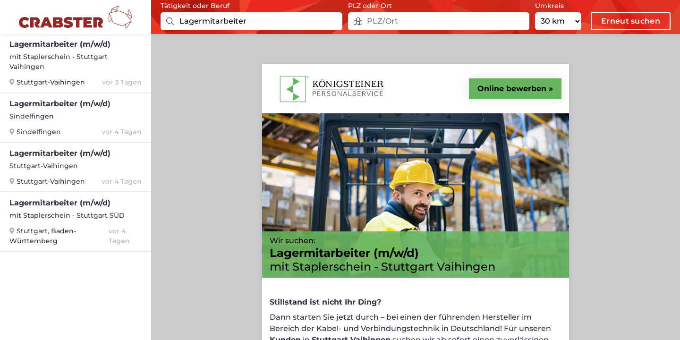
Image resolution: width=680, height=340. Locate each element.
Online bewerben (511, 88)
